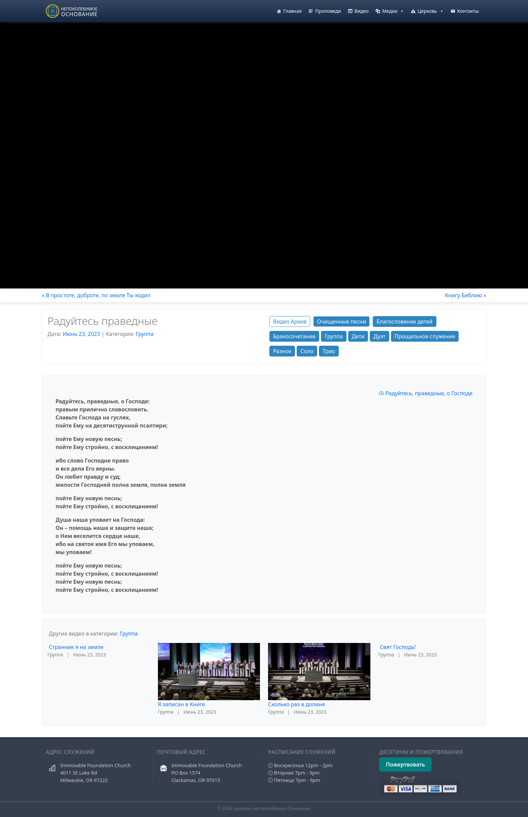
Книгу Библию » (465, 295)
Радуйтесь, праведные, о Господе (425, 393)
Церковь (431, 11)
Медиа (393, 11)
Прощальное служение (425, 336)
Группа (145, 334)
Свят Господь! (398, 647)
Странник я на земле (76, 647)
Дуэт (379, 336)
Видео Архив (289, 321)
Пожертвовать (405, 764)
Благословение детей (404, 321)
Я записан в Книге (181, 704)
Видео (362, 11)
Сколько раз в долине (296, 704)
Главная (292, 11)
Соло (307, 351)
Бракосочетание (294, 336)
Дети (358, 336)
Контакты (468, 11)
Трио (329, 351)
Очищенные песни (341, 321)
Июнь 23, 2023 (81, 334)
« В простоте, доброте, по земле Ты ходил (96, 295)
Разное (282, 351)
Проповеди (328, 11)
